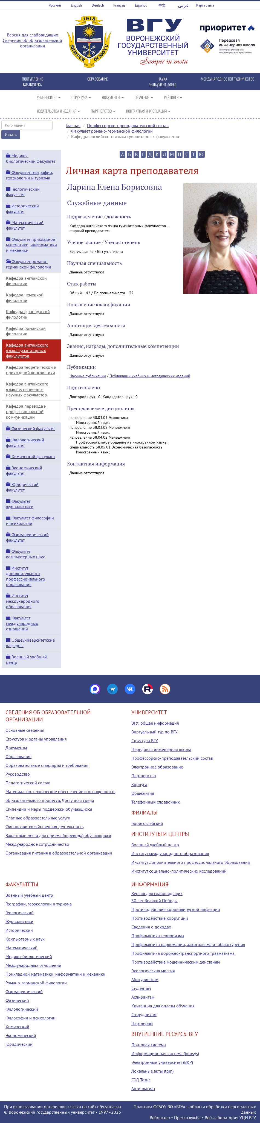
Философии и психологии (30, 1018)
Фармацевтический (24, 991)
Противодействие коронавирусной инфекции (175, 909)
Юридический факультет (22, 487)
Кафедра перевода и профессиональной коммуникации (26, 411)
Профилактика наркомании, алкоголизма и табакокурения (188, 944)
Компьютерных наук (25, 939)
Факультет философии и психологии (30, 520)
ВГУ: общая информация (155, 723)
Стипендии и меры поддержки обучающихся (48, 809)
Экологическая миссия (153, 970)
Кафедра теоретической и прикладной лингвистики (31, 369)
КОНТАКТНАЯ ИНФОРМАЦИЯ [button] (148, 111)
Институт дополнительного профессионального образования (25, 576)
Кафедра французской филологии (28, 314)
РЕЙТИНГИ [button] (173, 97)
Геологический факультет (23, 191)
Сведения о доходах (151, 927)
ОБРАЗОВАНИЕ (97, 79)
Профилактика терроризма (157, 935)
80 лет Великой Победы (154, 900)
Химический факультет (30, 456)
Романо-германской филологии (36, 982)
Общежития (142, 793)
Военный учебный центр (155, 844)
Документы (16, 747)
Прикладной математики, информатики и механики (55, 974)
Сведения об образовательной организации (32, 43)
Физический (17, 1000)
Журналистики (19, 921)
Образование (18, 756)
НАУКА (162, 79)
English (76, 5)
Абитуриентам (144, 979)
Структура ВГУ (144, 740)
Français (119, 5)
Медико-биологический (28, 956)
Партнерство (143, 775)
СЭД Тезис (141, 1079)
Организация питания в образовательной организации (58, 853)
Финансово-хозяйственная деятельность (44, 826)
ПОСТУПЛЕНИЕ (32, 79)
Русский (55, 5)
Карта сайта (205, 5)
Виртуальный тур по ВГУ (154, 732)
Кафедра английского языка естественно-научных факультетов (27, 389)
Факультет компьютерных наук (25, 553)
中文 (162, 5)
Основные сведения (24, 730)
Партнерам (142, 1023)
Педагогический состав (27, 782)
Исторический (19, 930)
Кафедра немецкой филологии (25, 297)
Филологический (21, 1009)
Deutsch (98, 5)
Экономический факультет (24, 470)
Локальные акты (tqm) (152, 1071)
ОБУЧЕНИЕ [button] (144, 97)
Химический (17, 1026)
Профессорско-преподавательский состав (128, 125)
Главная (73, 125)
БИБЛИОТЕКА (32, 84)
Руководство (17, 774)
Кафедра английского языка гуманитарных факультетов (27, 350)
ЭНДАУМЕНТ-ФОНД (162, 84)
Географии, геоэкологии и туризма (38, 904)
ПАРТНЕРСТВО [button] (103, 111)
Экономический (20, 1035)
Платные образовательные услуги (37, 818)
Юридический (19, 1044)
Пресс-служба (187, 1117)
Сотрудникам (144, 1014)
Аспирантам (142, 997)
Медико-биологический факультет (30, 158)
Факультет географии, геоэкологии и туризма (29, 175)
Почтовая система (148, 1044)
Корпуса (139, 784)
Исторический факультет (22, 208)
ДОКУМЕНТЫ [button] (113, 97)
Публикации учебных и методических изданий (149, 375)
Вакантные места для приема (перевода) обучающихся (58, 835)
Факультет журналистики (19, 503)
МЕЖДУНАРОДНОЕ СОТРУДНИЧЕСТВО (227, 79)
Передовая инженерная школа (161, 749)
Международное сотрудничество (37, 844)
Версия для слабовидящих (32, 35)
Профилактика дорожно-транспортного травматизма (183, 953)
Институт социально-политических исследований (179, 871)
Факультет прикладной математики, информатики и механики (31, 244)
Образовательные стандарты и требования (46, 765)
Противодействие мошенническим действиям (175, 962)
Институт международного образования (22, 601)
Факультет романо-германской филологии (112, 131)
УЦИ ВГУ (247, 1117)
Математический (21, 947)
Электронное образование (157, 767)
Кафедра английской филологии (26, 280)
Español (141, 5)
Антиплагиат (143, 1088)
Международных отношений (33, 965)
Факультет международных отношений (22, 623)
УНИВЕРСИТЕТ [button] (48, 97)
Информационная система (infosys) (165, 1053)
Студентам (141, 988)
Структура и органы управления (36, 739)
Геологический (19, 912)
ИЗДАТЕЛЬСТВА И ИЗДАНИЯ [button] (58, 111)
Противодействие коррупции (159, 918)
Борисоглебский (147, 823)
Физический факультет (30, 428)
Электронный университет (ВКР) (162, 1062)
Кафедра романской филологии (26, 330)
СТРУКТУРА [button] (81, 97)
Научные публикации (88, 375)
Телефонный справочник (155, 802)
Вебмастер (160, 1117)
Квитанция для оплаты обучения (163, 1005)
